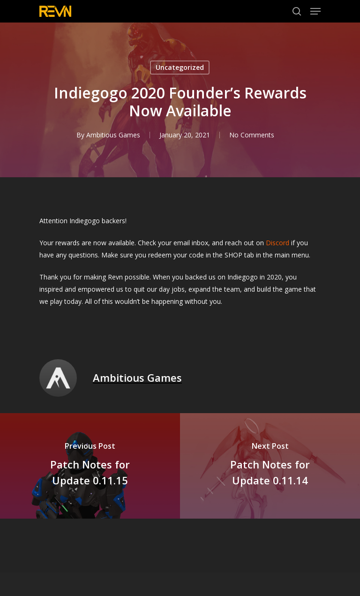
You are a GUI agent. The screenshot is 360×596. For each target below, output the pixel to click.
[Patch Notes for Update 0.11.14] (270, 466)
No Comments (251, 134)
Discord (277, 242)
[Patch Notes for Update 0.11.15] (90, 466)
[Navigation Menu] (315, 11)
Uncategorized (180, 67)
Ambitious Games (113, 134)
